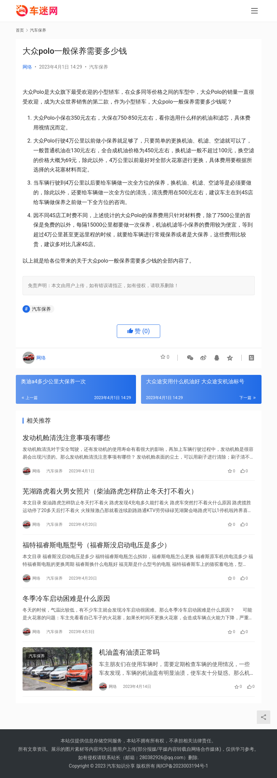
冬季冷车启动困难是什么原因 (66, 608)
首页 (20, 30)
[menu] (254, 11)
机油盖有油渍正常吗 (129, 664)
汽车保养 (98, 67)
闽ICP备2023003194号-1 (182, 766)
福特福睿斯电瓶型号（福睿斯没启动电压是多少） (97, 551)
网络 (27, 67)
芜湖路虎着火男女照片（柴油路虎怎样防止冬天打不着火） (110, 495)
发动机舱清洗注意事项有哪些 (66, 439)
